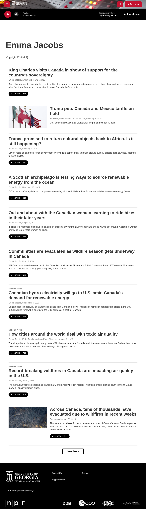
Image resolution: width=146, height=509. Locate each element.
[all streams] (131, 14)
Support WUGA (58, 479)
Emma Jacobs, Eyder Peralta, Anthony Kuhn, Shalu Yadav (34, 339)
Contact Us (57, 473)
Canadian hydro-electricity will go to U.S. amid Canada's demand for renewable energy (66, 295)
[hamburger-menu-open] (7, 4)
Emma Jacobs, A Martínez (20, 80)
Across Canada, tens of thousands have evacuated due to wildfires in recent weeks (93, 412)
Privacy (85, 473)
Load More (73, 451)
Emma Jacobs (15, 148)
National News (15, 288)
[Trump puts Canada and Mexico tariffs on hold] (28, 116)
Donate (134, 4)
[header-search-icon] (120, 4)
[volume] (16, 14)
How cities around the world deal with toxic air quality (63, 334)
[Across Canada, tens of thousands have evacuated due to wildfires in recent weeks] (28, 417)
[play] (8, 14)
